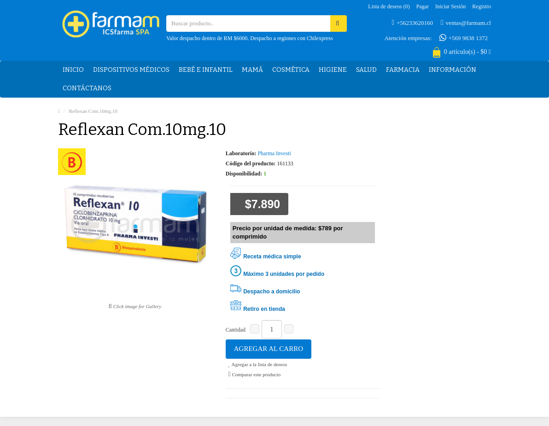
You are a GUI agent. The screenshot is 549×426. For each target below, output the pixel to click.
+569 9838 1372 (463, 37)
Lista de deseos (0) (388, 6)
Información (452, 70)
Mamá (252, 70)
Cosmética (291, 70)
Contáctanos (87, 88)
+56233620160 (412, 22)
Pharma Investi (274, 153)
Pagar (422, 6)
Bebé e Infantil (206, 70)
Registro (481, 6)
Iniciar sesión (450, 6)
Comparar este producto (254, 374)
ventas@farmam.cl (466, 22)
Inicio (73, 70)
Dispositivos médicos (131, 70)
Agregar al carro (268, 348)
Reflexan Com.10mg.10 (93, 111)
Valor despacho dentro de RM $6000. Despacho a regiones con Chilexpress (249, 38)
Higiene (333, 70)
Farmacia (403, 70)
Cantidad (235, 330)
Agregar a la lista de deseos (257, 364)
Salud (366, 70)
